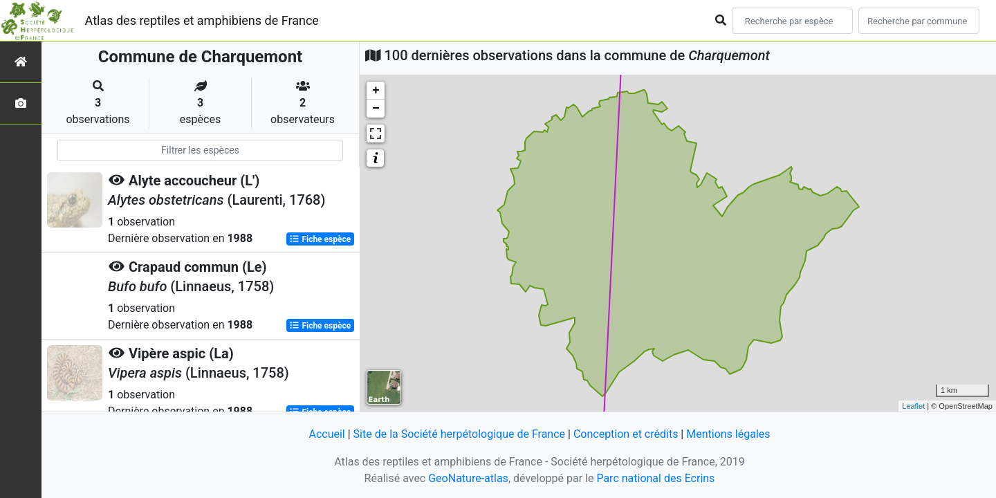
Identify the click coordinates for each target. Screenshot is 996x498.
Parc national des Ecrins (655, 478)
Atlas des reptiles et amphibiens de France (202, 20)
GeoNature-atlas (468, 478)
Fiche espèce (320, 239)
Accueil (326, 434)
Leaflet (913, 406)
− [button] (376, 108)
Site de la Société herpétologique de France (459, 434)
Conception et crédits (626, 434)
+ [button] (376, 90)
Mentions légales (728, 434)
